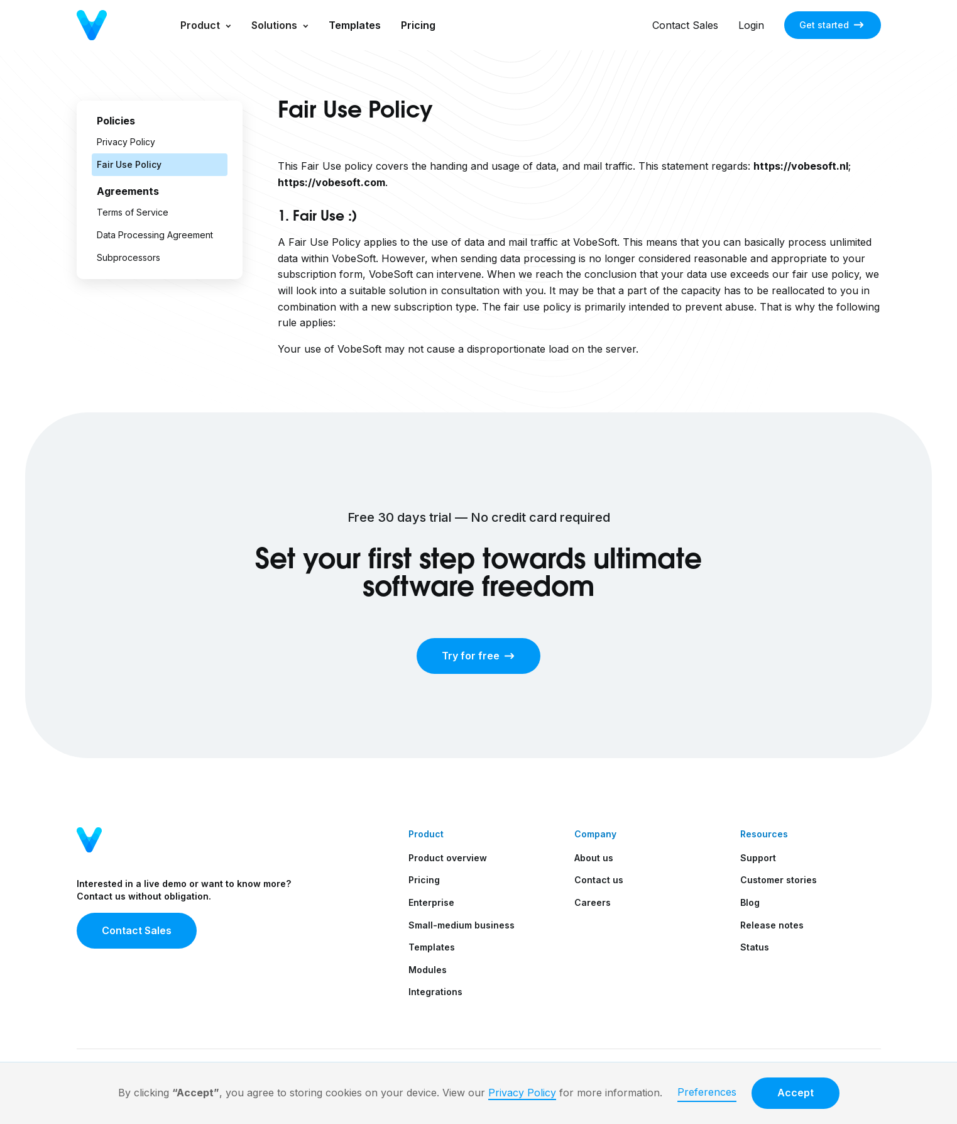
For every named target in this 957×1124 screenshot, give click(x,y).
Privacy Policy (522, 1092)
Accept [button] (795, 1092)
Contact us (598, 879)
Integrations (435, 991)
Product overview (447, 857)
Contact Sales (685, 25)
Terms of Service (132, 212)
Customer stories (778, 879)
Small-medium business (461, 925)
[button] (205, 25)
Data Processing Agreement (155, 234)
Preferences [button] (706, 1092)
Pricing (418, 25)
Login (751, 25)
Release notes (772, 925)
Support (758, 857)
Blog (750, 902)
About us (593, 857)
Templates (355, 25)
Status (754, 947)
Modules (427, 969)
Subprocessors (128, 257)
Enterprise (431, 902)
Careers (592, 902)
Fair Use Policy (129, 164)
